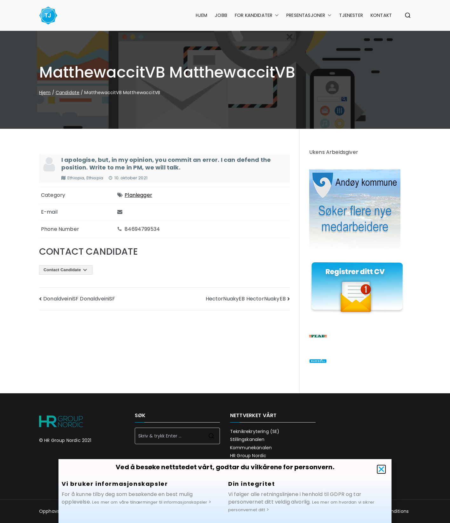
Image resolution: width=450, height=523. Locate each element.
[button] (381, 475)
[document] (225, 261)
